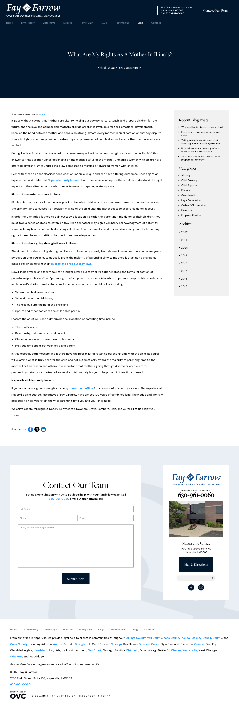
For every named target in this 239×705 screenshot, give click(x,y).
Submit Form (75, 579)
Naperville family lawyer (63, 180)
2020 (183, 247)
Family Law (87, 22)
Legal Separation (191, 200)
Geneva (199, 644)
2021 (183, 240)
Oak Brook (95, 650)
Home (9, 22)
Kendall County (192, 638)
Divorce (67, 22)
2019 (183, 255)
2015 (183, 286)
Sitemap (104, 696)
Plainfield (132, 650)
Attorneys (49, 22)
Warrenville (189, 650)
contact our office (81, 388)
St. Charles (174, 650)
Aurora (57, 644)
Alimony (185, 175)
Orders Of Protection (193, 205)
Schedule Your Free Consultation (119, 68)
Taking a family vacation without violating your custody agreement (200, 142)
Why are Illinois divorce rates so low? (202, 127)
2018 (183, 263)
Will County (154, 638)
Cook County (19, 644)
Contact (156, 22)
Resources (87, 696)
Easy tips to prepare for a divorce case (200, 134)
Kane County (172, 638)
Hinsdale (39, 650)
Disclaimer (40, 696)
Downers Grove (149, 644)
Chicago (116, 644)
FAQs (104, 22)
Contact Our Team (215, 10)
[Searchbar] (196, 578)
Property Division (191, 215)
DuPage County (135, 638)
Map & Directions (196, 564)
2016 (183, 279)
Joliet (49, 650)
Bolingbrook (83, 644)
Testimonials (122, 22)
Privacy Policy (63, 696)
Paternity (186, 210)
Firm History (28, 22)
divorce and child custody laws (71, 264)
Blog (140, 22)
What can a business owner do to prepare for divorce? (200, 158)
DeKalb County (212, 638)
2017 (183, 271)
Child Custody (189, 180)
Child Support (189, 185)
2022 (183, 232)
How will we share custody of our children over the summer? (200, 150)
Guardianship (189, 195)
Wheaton (16, 656)
